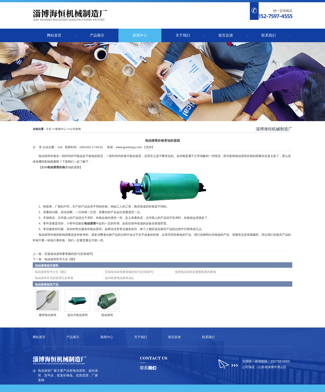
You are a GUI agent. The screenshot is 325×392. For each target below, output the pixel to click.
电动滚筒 (107, 315)
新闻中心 (60, 129)
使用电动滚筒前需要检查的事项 (195, 272)
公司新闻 (75, 129)
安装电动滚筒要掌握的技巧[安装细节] (68, 254)
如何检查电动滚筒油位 (119, 278)
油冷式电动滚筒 (77, 315)
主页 (48, 129)
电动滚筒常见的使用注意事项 (54, 278)
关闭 (149, 147)
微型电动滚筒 (47, 315)
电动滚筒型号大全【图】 (60, 259)
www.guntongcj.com (129, 147)
